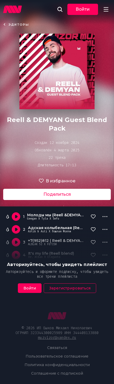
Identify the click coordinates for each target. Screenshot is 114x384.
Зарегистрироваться (70, 288)
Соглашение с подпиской (57, 373)
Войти (83, 9)
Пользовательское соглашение (57, 356)
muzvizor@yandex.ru (57, 337)
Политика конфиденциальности (57, 364)
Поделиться (57, 194)
